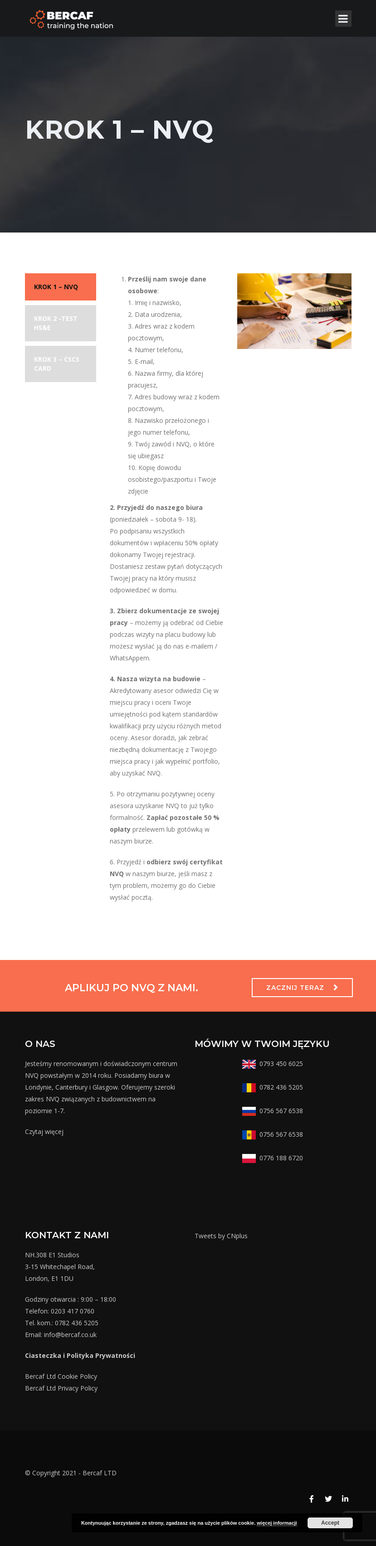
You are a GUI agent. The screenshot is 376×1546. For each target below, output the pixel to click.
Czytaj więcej (44, 1131)
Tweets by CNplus (221, 1235)
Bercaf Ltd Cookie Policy (61, 1376)
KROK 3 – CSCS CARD (56, 364)
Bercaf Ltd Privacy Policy (61, 1388)
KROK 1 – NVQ (56, 286)
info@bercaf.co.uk (70, 1334)
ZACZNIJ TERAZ (295, 988)
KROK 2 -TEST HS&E (56, 323)
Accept (330, 1523)
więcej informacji (277, 1523)
